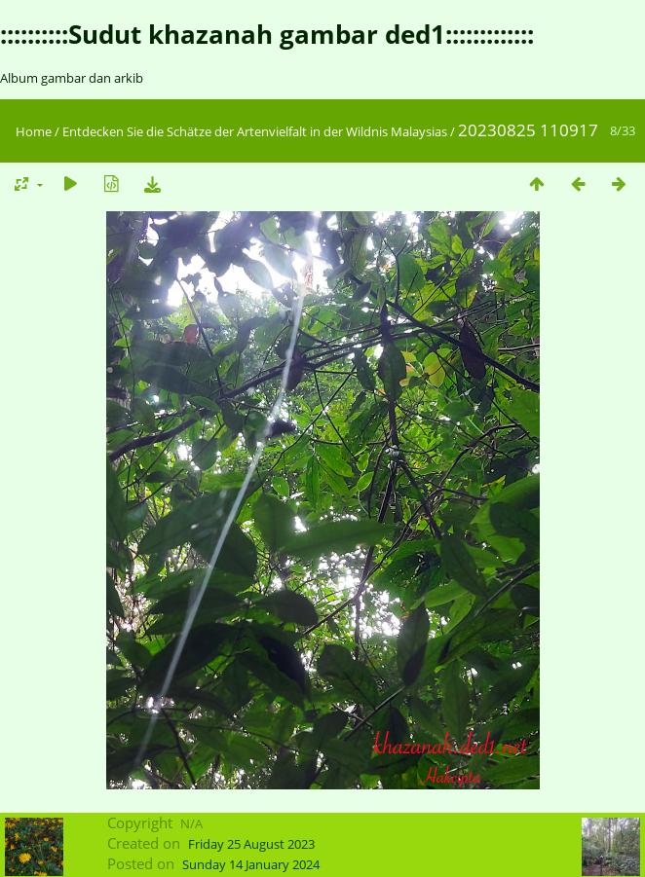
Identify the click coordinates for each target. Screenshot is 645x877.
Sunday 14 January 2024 (251, 864)
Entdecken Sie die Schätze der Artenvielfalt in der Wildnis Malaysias (254, 131)
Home (34, 131)
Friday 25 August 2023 (251, 844)
